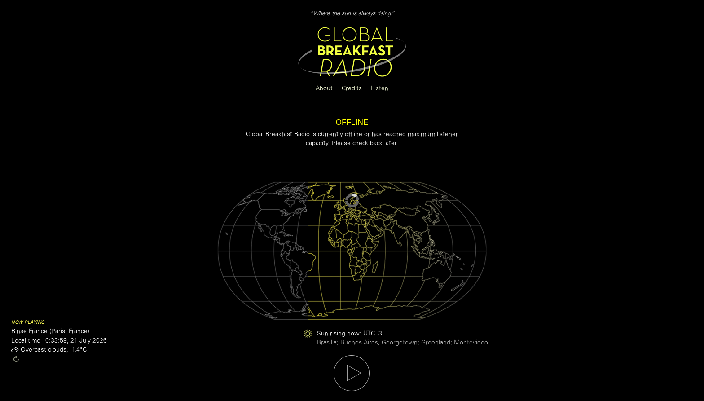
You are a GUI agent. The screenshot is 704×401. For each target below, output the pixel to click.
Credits (352, 88)
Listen (379, 88)
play (352, 373)
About (324, 88)
